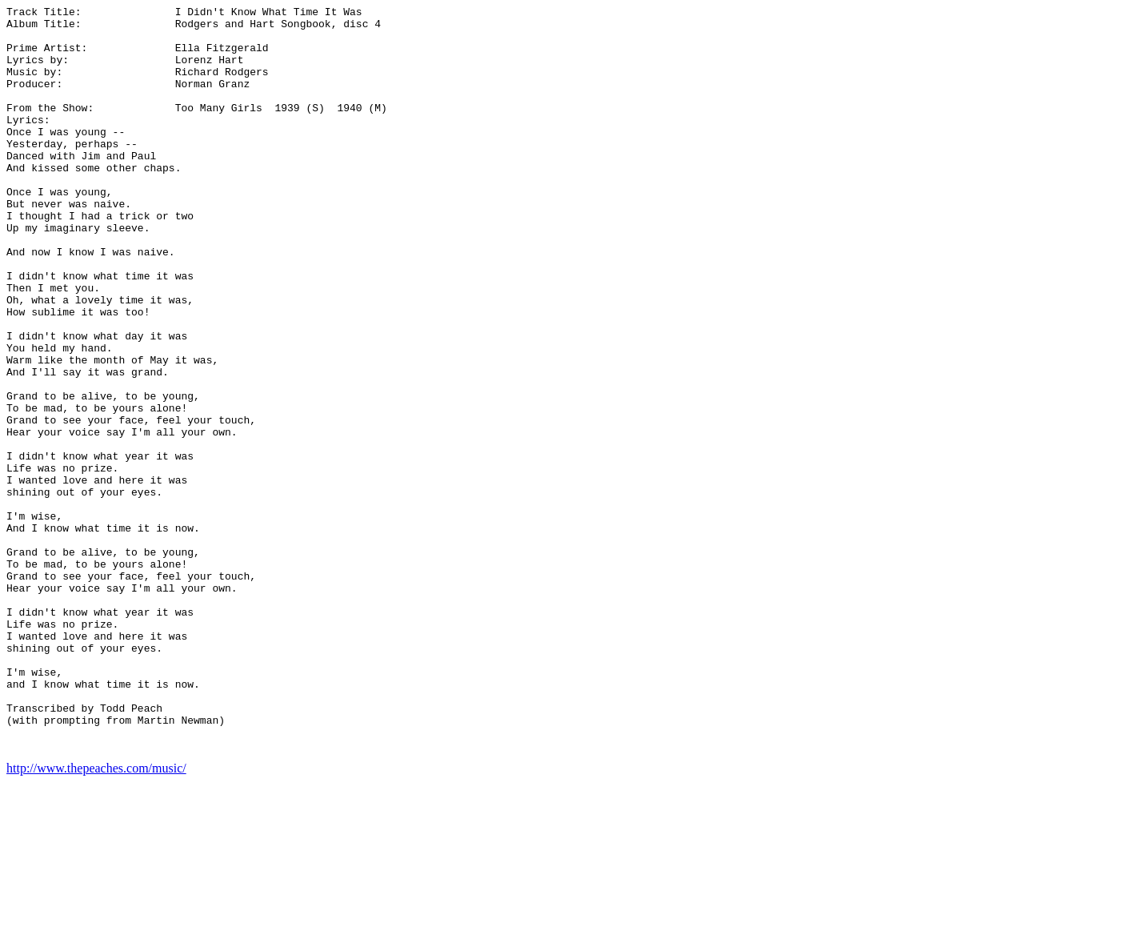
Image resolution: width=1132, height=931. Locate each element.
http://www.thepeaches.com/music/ (96, 917)
